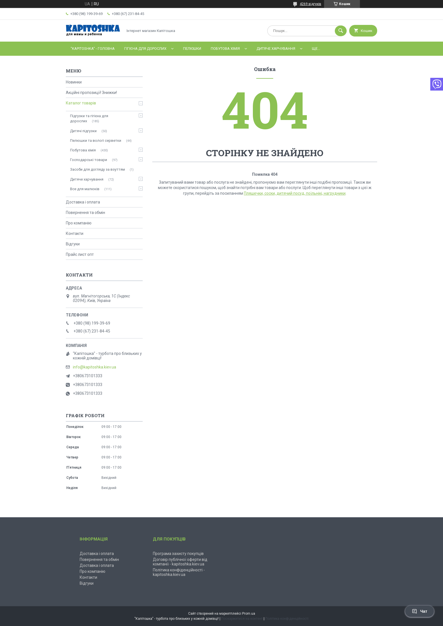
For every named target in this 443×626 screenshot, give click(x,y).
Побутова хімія (225, 48)
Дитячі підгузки (83, 131)
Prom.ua (248, 614)
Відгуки (73, 244)
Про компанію (79, 223)
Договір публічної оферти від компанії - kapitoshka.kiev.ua (180, 561)
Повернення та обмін (85, 212)
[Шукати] (341, 30)
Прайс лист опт (80, 254)
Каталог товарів (81, 103)
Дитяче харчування (276, 48)
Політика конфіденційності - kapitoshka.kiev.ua (179, 572)
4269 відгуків (310, 4)
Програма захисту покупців (178, 553)
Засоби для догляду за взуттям (97, 169)
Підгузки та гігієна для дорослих (89, 118)
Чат (419, 611)
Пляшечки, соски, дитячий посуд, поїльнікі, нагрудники (295, 193)
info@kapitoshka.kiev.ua (94, 367)
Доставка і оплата (83, 202)
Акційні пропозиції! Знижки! (91, 92)
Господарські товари (88, 160)
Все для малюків (84, 189)
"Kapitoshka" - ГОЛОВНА (93, 48)
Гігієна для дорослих (145, 48)
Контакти (74, 233)
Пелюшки (192, 48)
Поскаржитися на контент (242, 619)
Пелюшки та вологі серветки (95, 140)
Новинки (74, 82)
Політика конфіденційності (287, 619)
